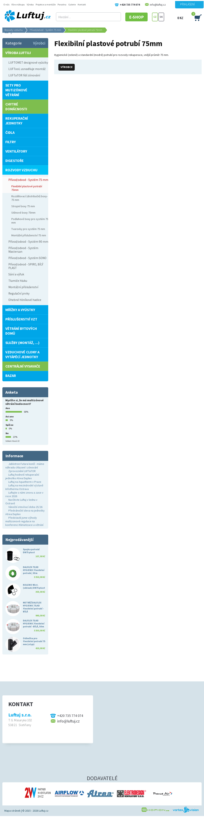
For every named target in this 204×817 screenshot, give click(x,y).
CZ (155, 17)
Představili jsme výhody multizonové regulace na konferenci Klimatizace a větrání (24, 521)
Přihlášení (187, 4)
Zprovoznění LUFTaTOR (22, 471)
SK (161, 17)
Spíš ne (9, 424)
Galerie (72, 4)
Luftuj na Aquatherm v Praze (24, 482)
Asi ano (10, 416)
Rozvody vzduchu (13, 30)
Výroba (30, 4)
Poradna (62, 4)
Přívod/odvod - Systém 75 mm (45, 30)
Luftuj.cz (43, 810)
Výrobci (39, 43)
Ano (8, 408)
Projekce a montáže (46, 4)
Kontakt (82, 4)
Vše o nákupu (18, 4)
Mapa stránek (12, 810)
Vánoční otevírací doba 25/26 (25, 507)
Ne (7, 433)
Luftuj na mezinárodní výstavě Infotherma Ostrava (24, 487)
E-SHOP (136, 17)
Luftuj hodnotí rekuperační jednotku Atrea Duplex (22, 476)
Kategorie (13, 43)
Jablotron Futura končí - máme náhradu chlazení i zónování (24, 465)
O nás (6, 4)
